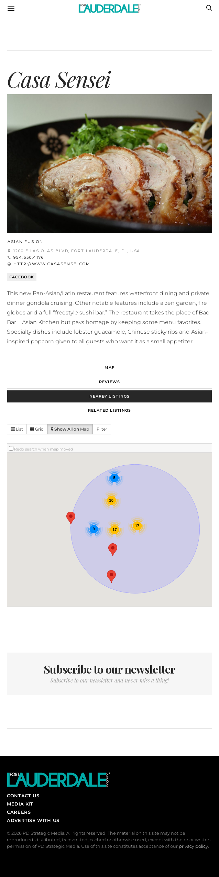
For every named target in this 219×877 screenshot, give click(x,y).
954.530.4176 (28, 257)
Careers (19, 812)
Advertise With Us (33, 820)
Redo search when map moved (43, 449)
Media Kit (20, 804)
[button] (112, 549)
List (17, 429)
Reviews (109, 381)
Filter (102, 429)
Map (110, 367)
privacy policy (193, 846)
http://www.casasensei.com (51, 264)
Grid (37, 429)
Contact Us (23, 795)
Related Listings (109, 410)
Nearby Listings (109, 396)
